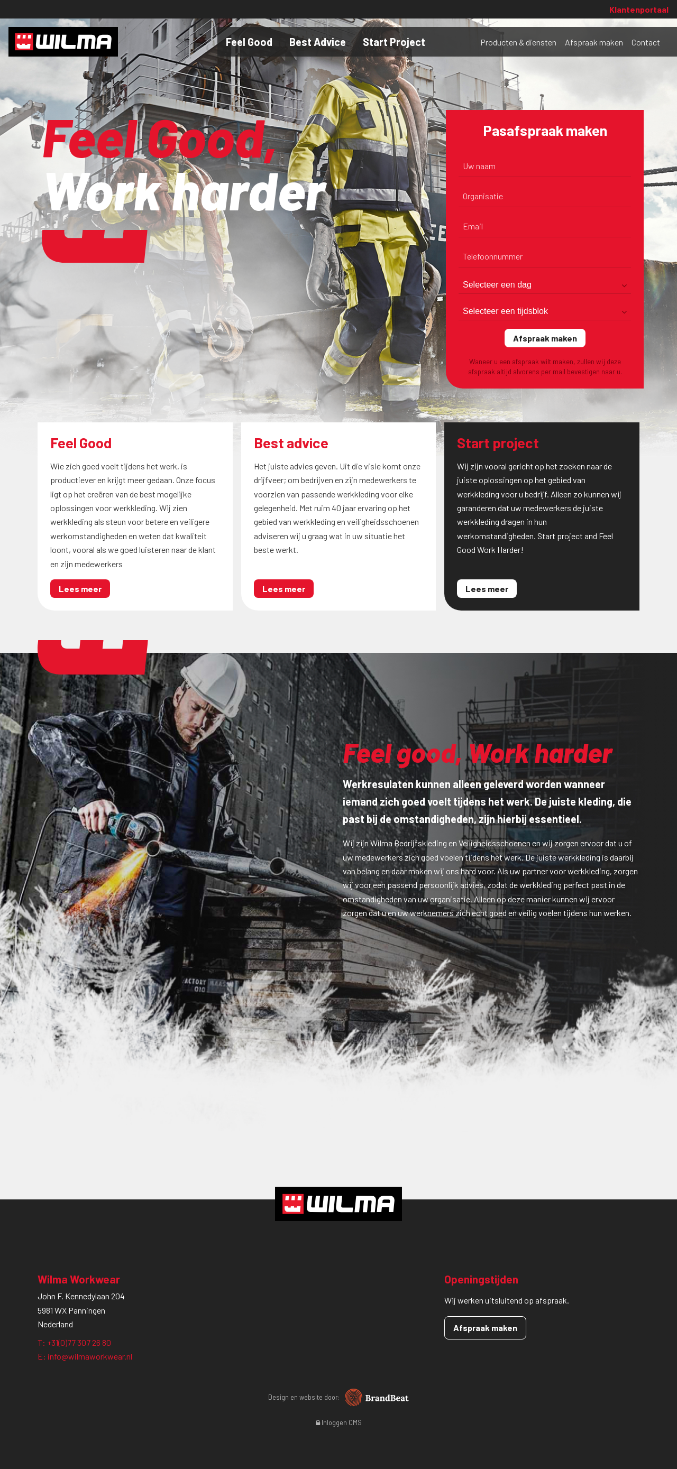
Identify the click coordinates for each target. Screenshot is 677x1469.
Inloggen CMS (339, 1422)
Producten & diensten (518, 42)
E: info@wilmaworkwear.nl (85, 1356)
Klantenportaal (639, 9)
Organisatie (483, 196)
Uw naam (479, 166)
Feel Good (249, 41)
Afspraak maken (594, 42)
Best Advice (317, 41)
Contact (646, 42)
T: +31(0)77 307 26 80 (74, 1342)
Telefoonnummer (493, 256)
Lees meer (80, 589)
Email (473, 226)
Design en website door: (338, 1397)
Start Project (394, 41)
